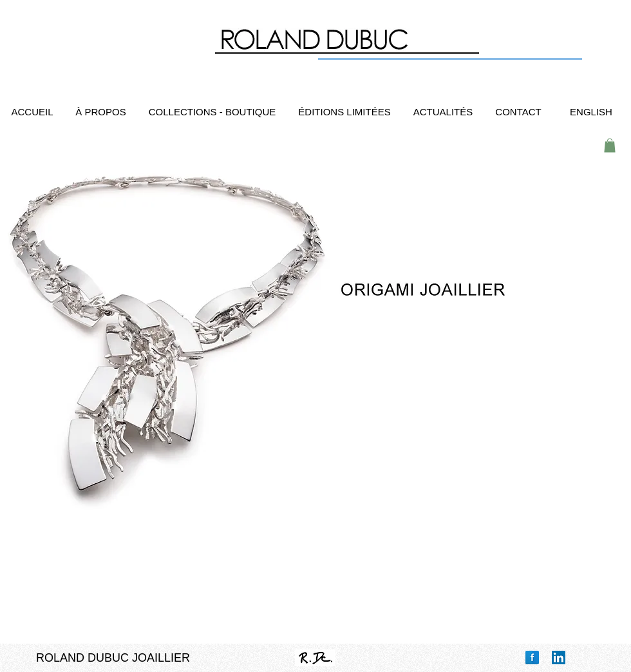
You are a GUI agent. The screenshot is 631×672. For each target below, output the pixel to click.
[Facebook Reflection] (532, 657)
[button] (610, 146)
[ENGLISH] (591, 112)
